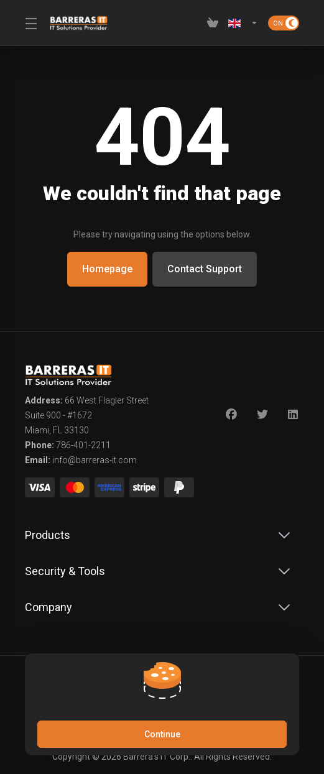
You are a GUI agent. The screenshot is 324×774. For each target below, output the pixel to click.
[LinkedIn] (293, 414)
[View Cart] (212, 23)
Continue (162, 734)
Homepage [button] (106, 269)
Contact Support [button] (205, 269)
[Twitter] (262, 414)
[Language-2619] (243, 23)
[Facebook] (231, 414)
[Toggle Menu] (30, 23)
